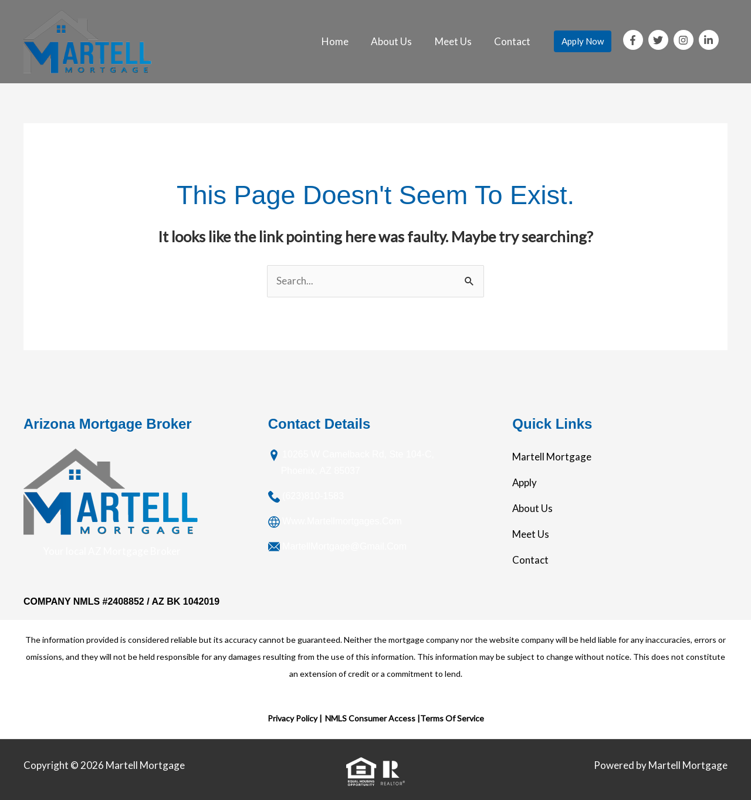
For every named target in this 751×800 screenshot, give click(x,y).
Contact (514, 41)
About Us (398, 41)
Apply (524, 483)
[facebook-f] (635, 40)
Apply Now (582, 41)
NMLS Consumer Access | (372, 719)
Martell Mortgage (551, 457)
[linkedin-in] (710, 40)
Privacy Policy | (295, 719)
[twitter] (660, 40)
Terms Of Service (452, 719)
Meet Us (457, 41)
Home (344, 41)
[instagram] (685, 40)
